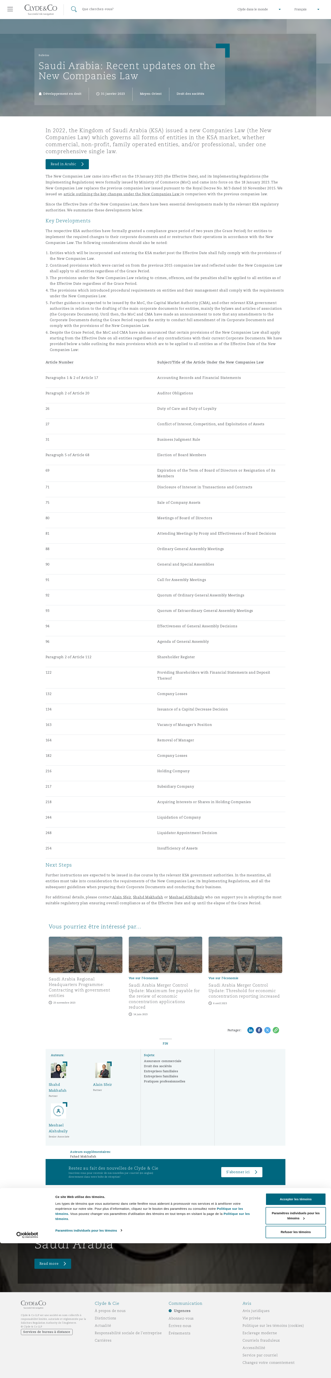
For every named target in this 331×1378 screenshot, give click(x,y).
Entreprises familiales (161, 1071)
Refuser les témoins (296, 1366)
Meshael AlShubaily (186, 897)
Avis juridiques (256, 1311)
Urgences (182, 1311)
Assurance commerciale (162, 1061)
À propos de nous (110, 1311)
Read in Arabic (63, 164)
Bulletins (44, 55)
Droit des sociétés (158, 1066)
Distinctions (105, 1318)
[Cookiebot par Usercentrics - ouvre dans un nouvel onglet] (27, 1370)
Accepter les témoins (296, 1334)
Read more (49, 1263)
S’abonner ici (238, 1172)
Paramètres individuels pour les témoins (86, 1365)
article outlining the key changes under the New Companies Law (122, 194)
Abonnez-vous (181, 1318)
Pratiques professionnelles (164, 1081)
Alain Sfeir (121, 897)
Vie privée (252, 1318)
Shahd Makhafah (148, 897)
